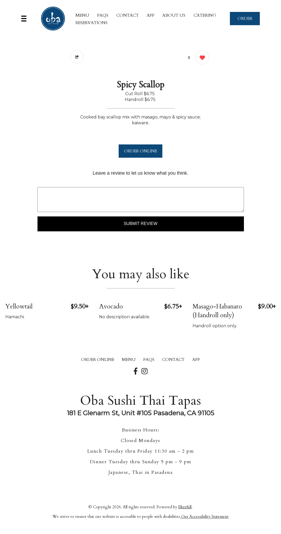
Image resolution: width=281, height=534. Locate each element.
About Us (173, 15)
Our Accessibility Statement (204, 516)
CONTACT (127, 15)
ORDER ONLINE (140, 151)
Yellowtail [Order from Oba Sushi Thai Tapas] (19, 306)
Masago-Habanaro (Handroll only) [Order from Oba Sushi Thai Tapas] (217, 311)
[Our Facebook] (135, 371)
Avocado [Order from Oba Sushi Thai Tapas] (111, 306)
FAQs (102, 15)
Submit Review (141, 223)
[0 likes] (201, 58)
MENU (82, 15)
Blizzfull (184, 507)
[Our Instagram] (144, 371)
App (150, 15)
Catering (205, 15)
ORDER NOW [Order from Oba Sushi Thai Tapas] (245, 20)
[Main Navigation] (23, 18)
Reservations (91, 23)
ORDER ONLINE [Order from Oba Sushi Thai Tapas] (97, 360)
